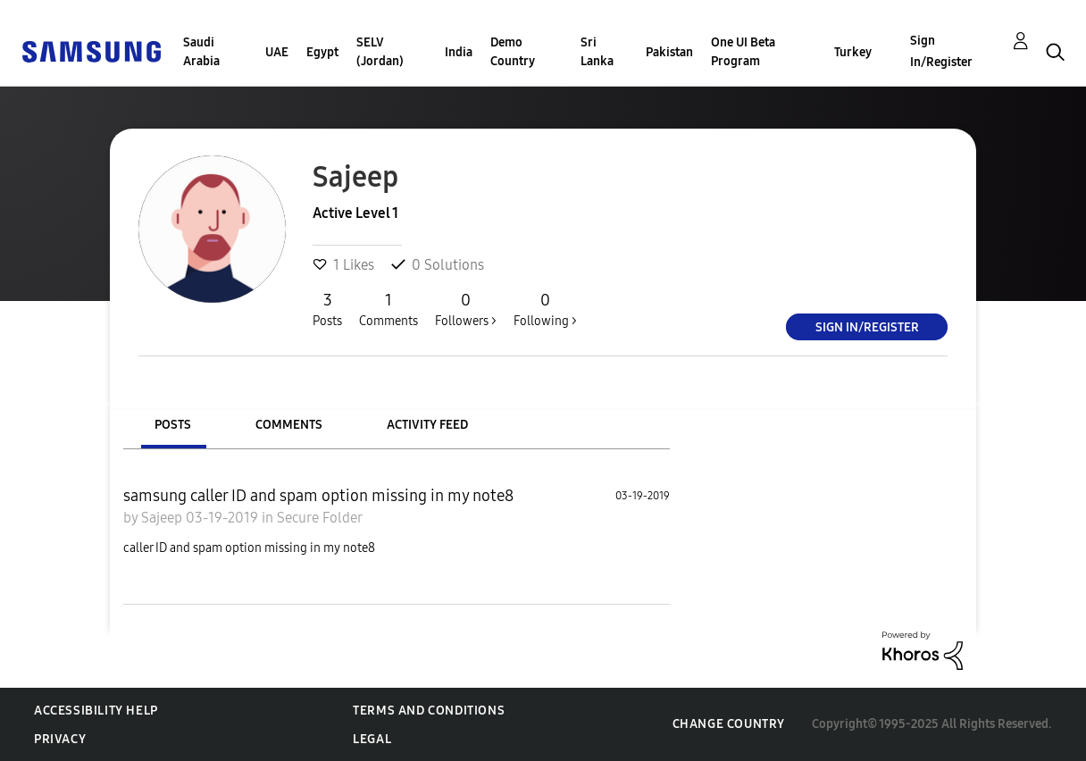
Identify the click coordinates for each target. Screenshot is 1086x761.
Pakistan (669, 52)
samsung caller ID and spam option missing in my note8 (318, 496)
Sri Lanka (597, 52)
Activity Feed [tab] (427, 424)
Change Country (728, 724)
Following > (545, 309)
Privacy (60, 739)
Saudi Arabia (201, 52)
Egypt (322, 52)
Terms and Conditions (429, 710)
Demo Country (512, 52)
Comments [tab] (288, 424)
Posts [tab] (173, 424)
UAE (276, 52)
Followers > (466, 309)
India (458, 52)
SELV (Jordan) (380, 52)
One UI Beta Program (743, 52)
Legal (372, 739)
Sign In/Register (941, 51)
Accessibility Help (96, 710)
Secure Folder (320, 517)
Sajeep (163, 517)
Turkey (853, 52)
